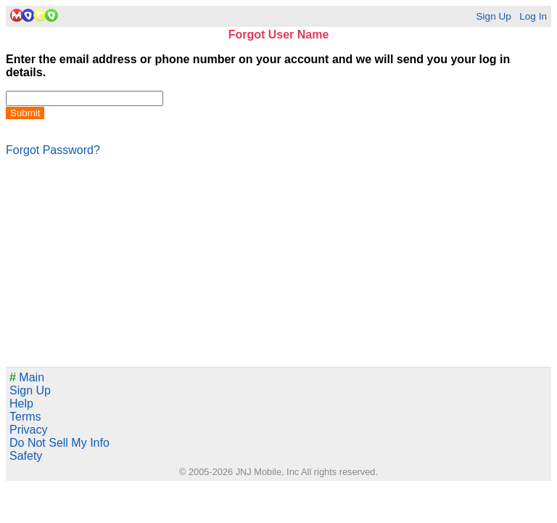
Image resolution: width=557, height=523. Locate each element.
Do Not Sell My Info (59, 443)
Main (26, 377)
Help (21, 403)
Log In (533, 16)
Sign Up (493, 16)
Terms (25, 416)
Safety (25, 456)
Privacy (28, 429)
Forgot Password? (53, 150)
